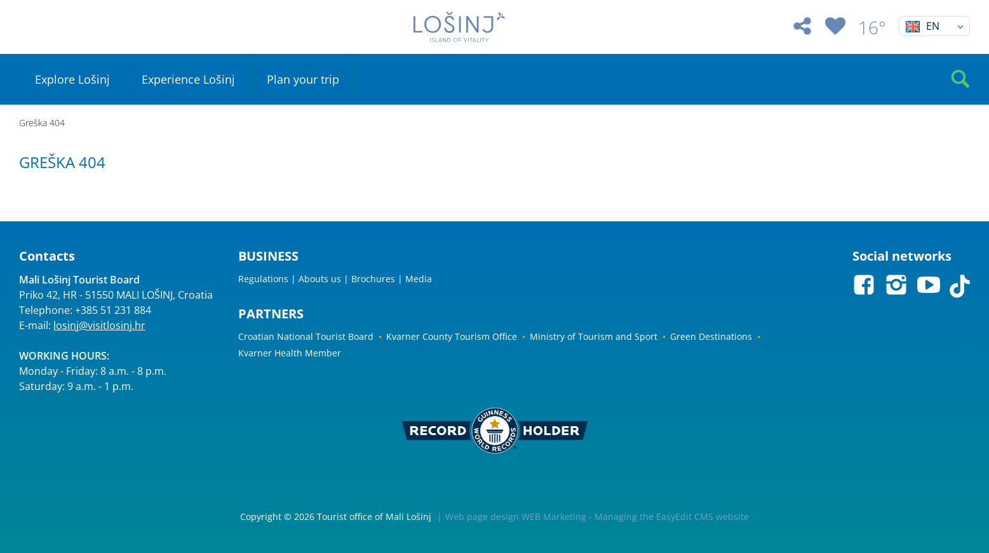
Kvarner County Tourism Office (451, 336)
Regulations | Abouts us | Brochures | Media (335, 279)
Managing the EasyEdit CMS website (672, 517)
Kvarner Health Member (289, 353)
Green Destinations (711, 336)
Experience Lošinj (188, 79)
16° (872, 27)
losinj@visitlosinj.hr (99, 325)
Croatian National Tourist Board (305, 336)
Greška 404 (42, 123)
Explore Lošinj (72, 79)
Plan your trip (303, 79)
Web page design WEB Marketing (515, 517)
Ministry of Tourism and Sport (593, 336)
